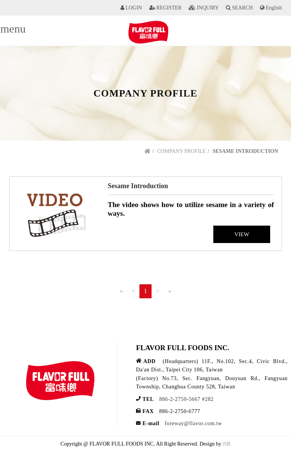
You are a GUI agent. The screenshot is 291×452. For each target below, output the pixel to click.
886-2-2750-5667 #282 (186, 399)
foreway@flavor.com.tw (193, 423)
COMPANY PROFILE (181, 151)
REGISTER (169, 8)
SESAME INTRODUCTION (245, 151)
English (274, 8)
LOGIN (133, 8)
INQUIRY (208, 8)
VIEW (241, 234)
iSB (226, 444)
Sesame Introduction (138, 186)
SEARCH (242, 8)
